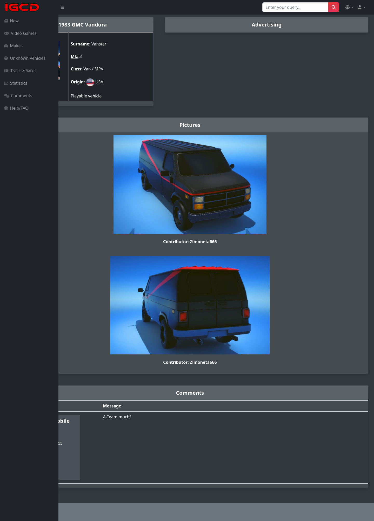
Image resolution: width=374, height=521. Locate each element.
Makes (13, 46)
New (11, 21)
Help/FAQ (16, 108)
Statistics (15, 83)
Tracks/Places (20, 71)
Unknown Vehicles (24, 58)
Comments (18, 95)
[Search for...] (295, 7)
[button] (349, 7)
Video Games (20, 33)
